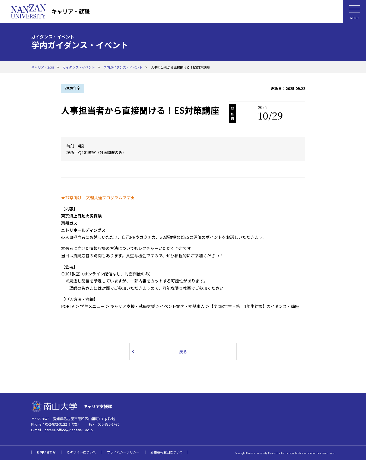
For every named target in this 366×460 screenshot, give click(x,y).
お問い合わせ (46, 452)
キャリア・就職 (71, 11)
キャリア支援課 (98, 406)
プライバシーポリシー (123, 452)
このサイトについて (81, 452)
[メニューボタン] (354, 11)
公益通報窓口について (166, 452)
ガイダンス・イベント (78, 67)
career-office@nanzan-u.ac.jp (68, 429)
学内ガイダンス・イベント (122, 67)
